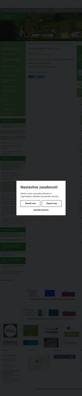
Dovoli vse (30, 203)
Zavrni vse (51, 203)
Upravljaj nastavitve (41, 210)
